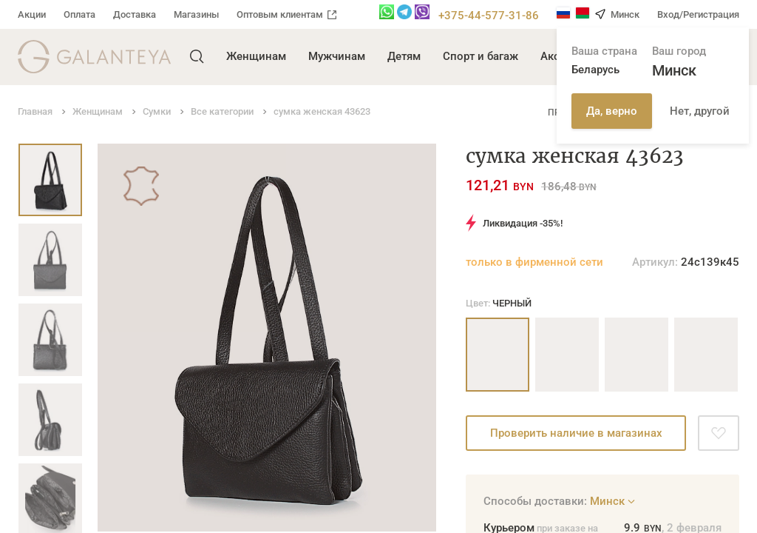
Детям (404, 56)
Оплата (79, 14)
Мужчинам (336, 56)
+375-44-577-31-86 (488, 15)
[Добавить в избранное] (718, 433)
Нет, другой (700, 111)
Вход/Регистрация (698, 14)
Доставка (134, 14)
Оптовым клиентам (286, 14)
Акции (32, 14)
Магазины (196, 14)
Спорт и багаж (480, 56)
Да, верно (611, 111)
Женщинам (256, 56)
